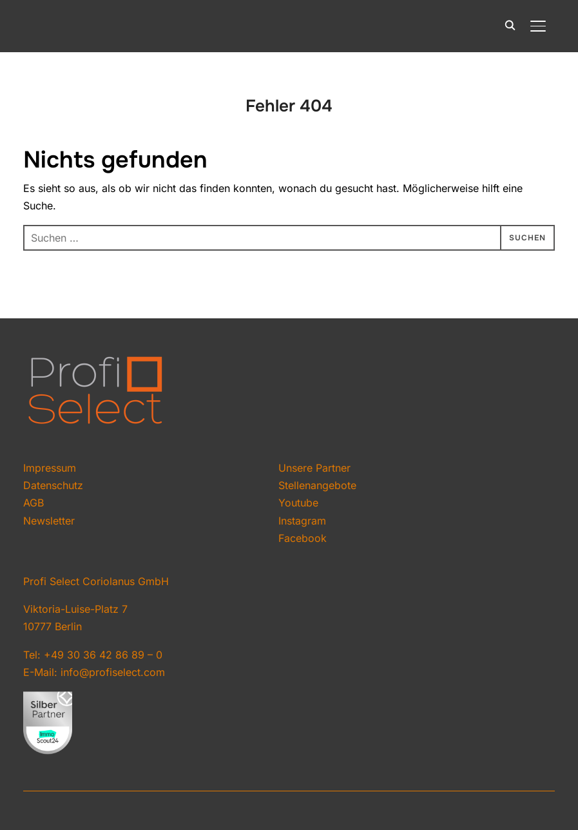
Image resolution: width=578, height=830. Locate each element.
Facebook (302, 538)
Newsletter (49, 520)
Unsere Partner (314, 467)
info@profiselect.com (113, 672)
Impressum (49, 467)
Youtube (298, 502)
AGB (33, 502)
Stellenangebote (317, 485)
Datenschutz (53, 485)
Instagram (302, 520)
